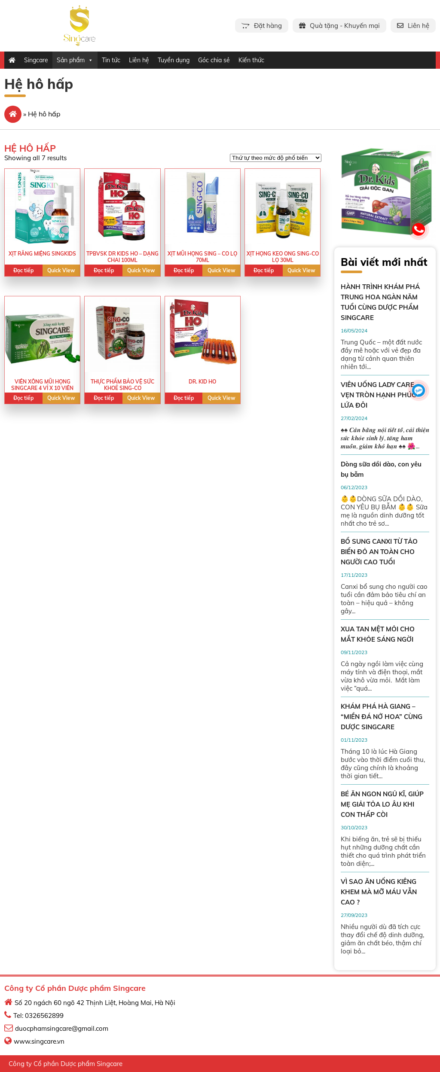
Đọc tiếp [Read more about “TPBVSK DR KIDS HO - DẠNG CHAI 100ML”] (104, 270)
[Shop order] (275, 158)
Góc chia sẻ (214, 60)
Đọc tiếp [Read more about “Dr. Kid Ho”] (184, 398)
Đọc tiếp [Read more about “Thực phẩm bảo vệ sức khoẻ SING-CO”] (104, 398)
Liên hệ (139, 60)
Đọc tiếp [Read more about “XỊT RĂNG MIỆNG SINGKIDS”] (23, 270)
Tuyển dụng (173, 60)
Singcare (36, 60)
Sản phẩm (75, 60)
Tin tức (111, 60)
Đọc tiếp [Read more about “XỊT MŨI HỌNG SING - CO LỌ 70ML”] (184, 270)
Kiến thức (251, 60)
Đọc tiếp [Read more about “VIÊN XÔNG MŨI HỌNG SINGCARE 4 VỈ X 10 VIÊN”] (23, 398)
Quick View (61, 270)
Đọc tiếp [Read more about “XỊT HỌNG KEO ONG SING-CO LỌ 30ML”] (264, 270)
